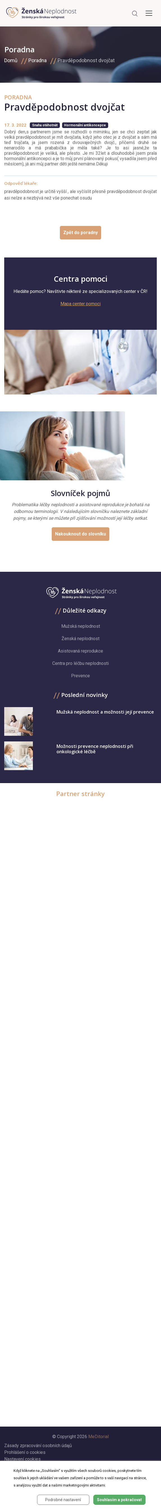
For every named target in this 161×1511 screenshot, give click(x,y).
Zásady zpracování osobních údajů (38, 1445)
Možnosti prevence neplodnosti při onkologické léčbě (94, 749)
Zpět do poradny (80, 232)
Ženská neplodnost (80, 638)
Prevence (80, 675)
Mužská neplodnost (80, 626)
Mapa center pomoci (80, 303)
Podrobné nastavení (63, 1499)
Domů (10, 60)
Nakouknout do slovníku (80, 534)
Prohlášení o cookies (25, 1452)
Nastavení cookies (22, 1459)
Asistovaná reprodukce (80, 651)
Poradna (37, 60)
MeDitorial (98, 1436)
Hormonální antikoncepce (85, 125)
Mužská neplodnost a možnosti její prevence (105, 712)
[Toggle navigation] (149, 13)
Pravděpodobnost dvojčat (86, 60)
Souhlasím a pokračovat (119, 1499)
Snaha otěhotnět (45, 125)
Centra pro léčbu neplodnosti (80, 663)
